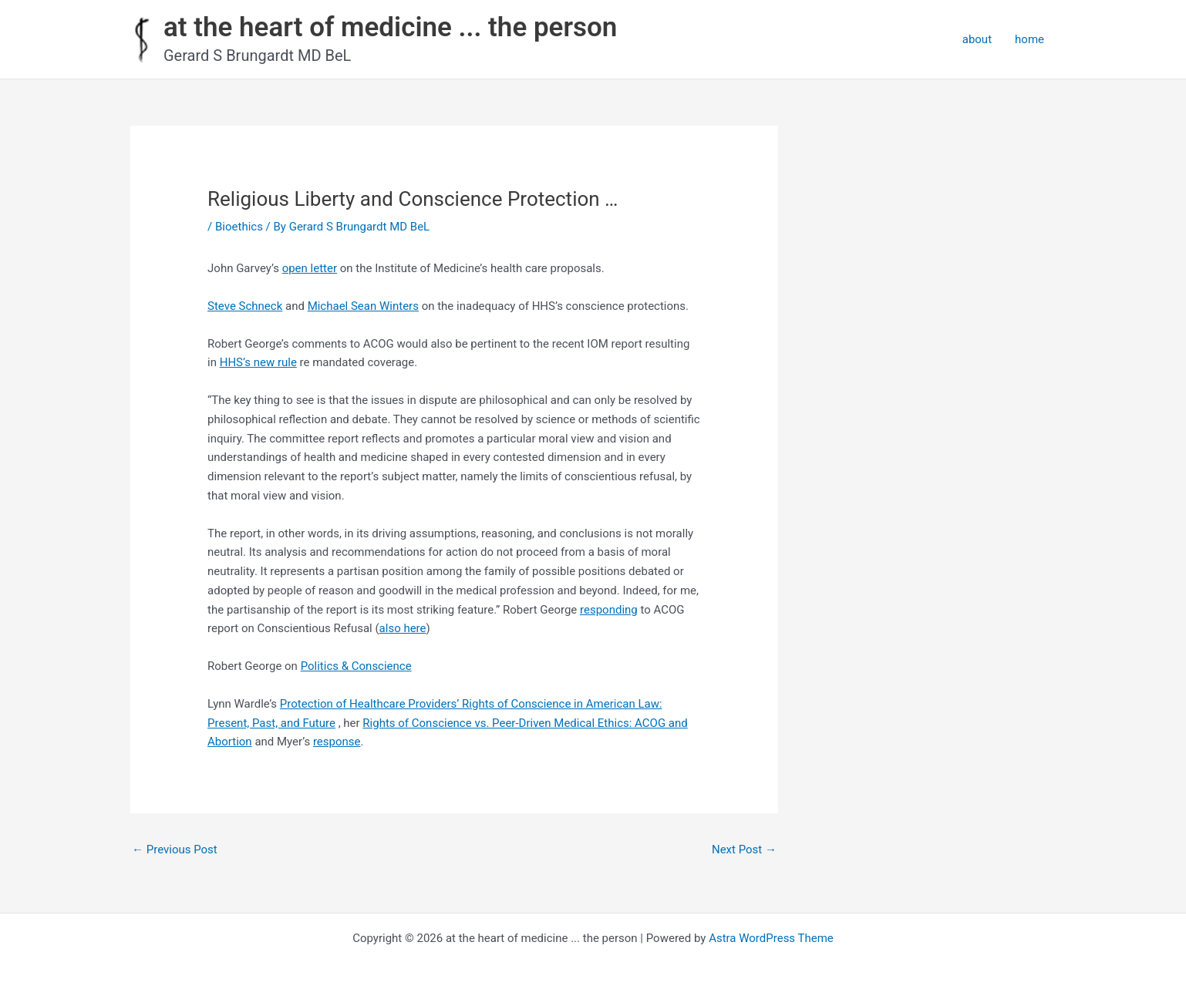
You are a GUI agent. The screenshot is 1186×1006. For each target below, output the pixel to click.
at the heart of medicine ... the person (390, 27)
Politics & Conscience (356, 666)
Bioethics (239, 227)
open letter (309, 268)
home (1029, 39)
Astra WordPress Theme (771, 938)
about (977, 39)
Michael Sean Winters (363, 306)
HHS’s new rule (258, 362)
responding (609, 610)
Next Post (744, 849)
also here (402, 628)
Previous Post (174, 849)
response (337, 742)
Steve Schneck (244, 306)
